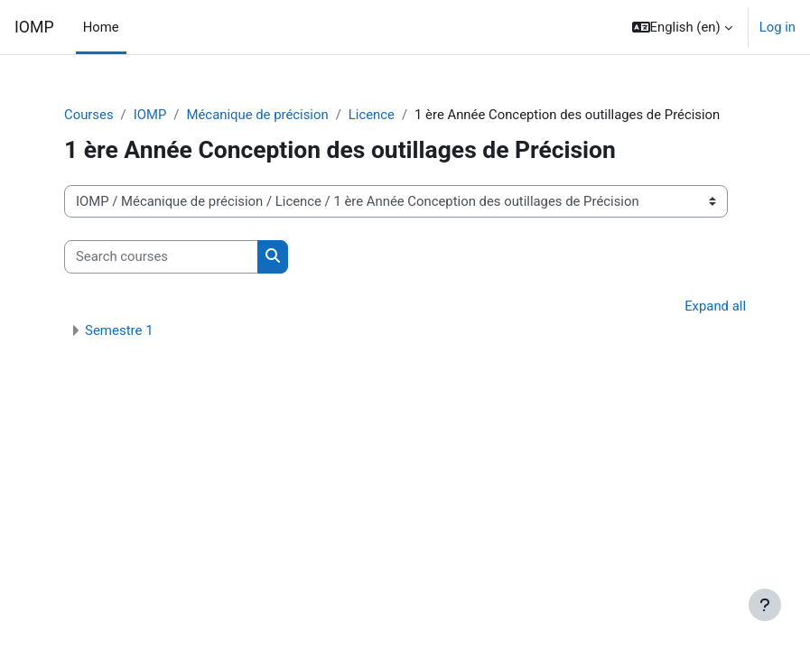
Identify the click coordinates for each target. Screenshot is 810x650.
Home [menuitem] (101, 27)
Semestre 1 (119, 330)
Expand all (715, 306)
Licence (372, 115)
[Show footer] (765, 605)
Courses (89, 115)
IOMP (34, 27)
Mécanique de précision (258, 115)
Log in (777, 27)
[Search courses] (161, 256)
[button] (682, 27)
